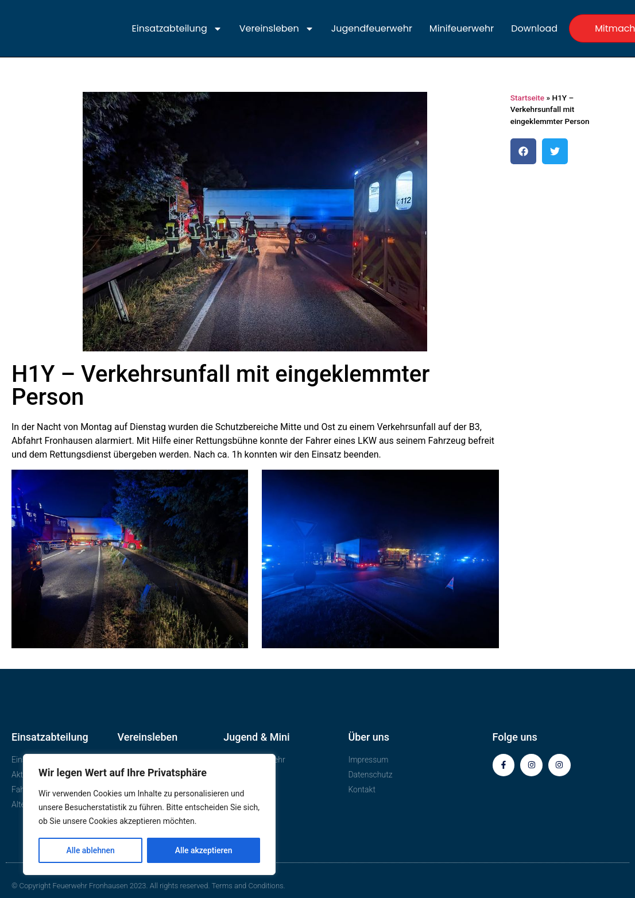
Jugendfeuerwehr (371, 28)
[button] (523, 151)
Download (534, 28)
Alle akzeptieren (203, 850)
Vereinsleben (276, 28)
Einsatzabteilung (177, 28)
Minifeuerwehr (461, 28)
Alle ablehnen (90, 850)
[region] (149, 814)
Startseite (527, 97)
